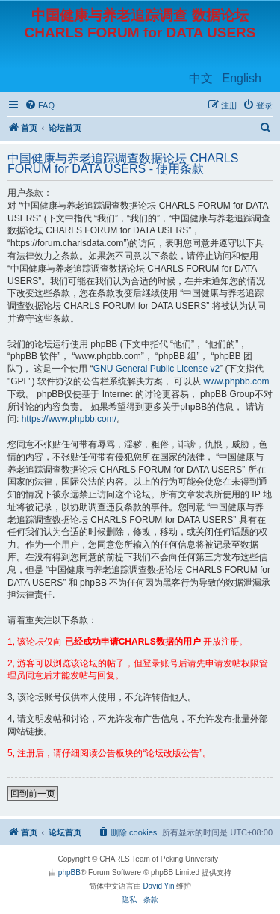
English (242, 78)
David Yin (158, 886)
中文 (201, 78)
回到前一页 (32, 793)
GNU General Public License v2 (156, 369)
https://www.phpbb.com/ (69, 419)
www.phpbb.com (237, 381)
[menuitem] (40, 105)
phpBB (69, 872)
